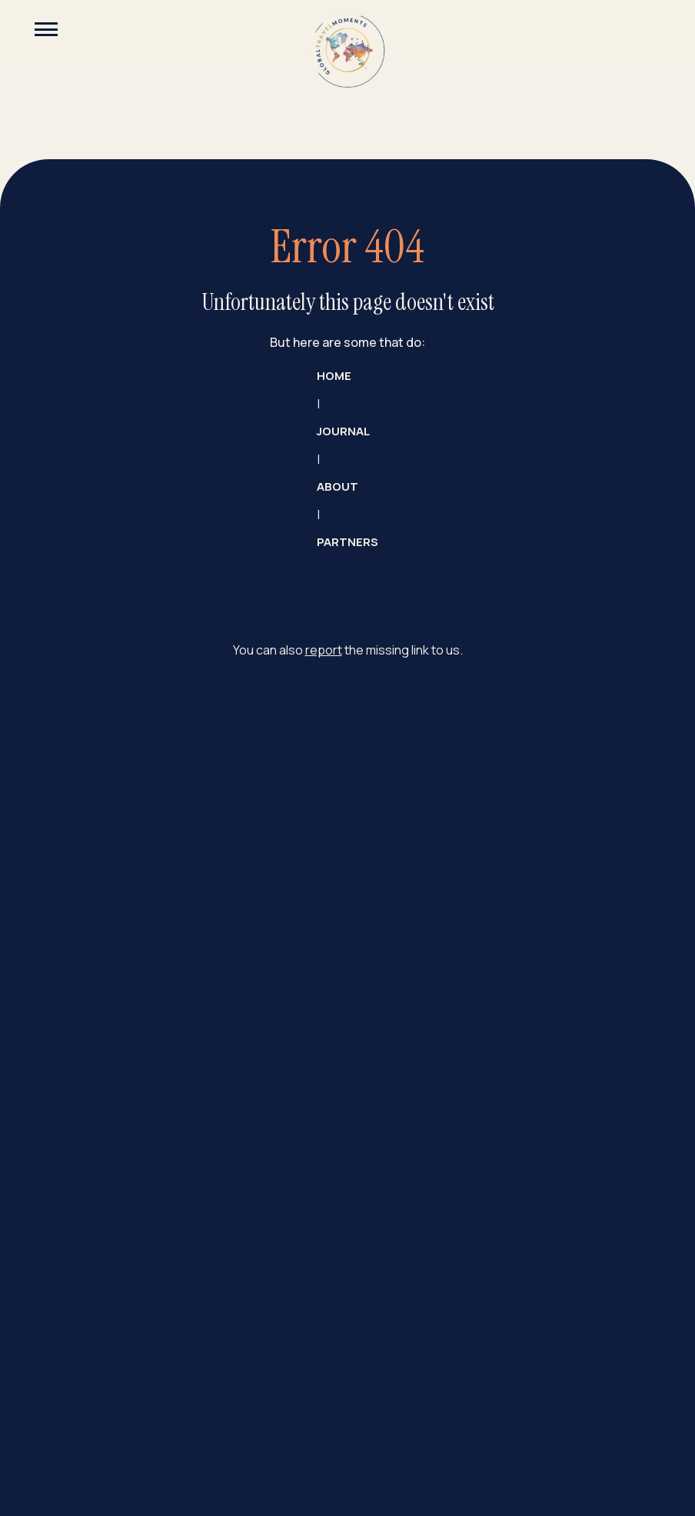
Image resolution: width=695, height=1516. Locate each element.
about (337, 487)
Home (334, 376)
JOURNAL (343, 431)
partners (347, 542)
